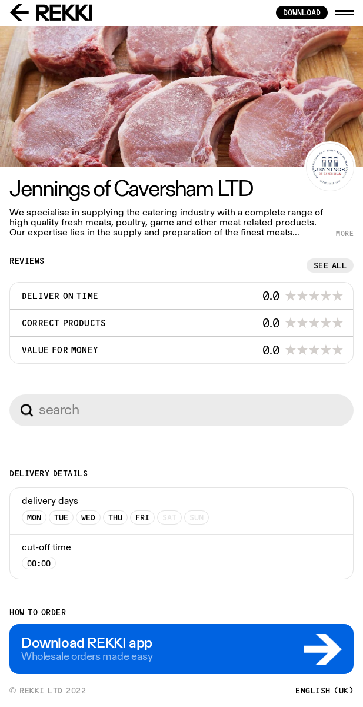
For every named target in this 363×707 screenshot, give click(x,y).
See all (330, 265)
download (302, 12)
